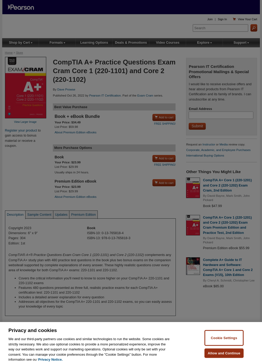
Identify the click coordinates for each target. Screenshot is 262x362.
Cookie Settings (224, 343)
